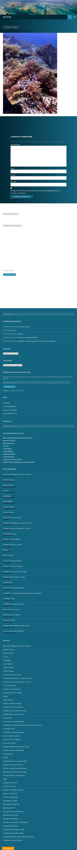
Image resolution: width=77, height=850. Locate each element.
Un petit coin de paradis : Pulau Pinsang (15, 822)
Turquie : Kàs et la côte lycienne (13, 566)
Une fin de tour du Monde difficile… (27, 249)
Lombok (5, 757)
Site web (13, 181)
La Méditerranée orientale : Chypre (14, 577)
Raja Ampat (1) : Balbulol (10, 819)
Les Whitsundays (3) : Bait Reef (13, 840)
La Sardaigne (7, 449)
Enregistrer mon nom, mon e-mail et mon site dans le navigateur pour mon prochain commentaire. (35, 192)
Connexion (6, 291)
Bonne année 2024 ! (9, 620)
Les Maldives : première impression (14, 604)
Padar (5, 779)
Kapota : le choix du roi (10, 793)
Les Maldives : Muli (9, 598)
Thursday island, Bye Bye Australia (14, 829)
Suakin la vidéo (7, 582)
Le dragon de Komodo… (10, 783)
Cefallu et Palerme (9, 454)
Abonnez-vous (9, 274)
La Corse (6, 446)
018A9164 (29, 30)
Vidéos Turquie (8, 555)
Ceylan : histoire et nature (11, 609)
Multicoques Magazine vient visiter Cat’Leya (18, 438)
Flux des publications (9, 294)
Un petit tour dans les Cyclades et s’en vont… (17, 528)
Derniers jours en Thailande (11, 615)
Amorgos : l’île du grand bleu (12, 539)
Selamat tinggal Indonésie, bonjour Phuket (16, 625)
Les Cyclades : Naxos (9, 534)
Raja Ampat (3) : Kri (9, 808)
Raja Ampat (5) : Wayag (10, 801)
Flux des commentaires (10, 298)
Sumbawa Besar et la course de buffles (15, 761)
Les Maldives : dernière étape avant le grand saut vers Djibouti (36, 252)
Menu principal (74, 17)
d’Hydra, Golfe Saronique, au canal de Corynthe (18, 462)
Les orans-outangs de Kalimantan (13, 631)
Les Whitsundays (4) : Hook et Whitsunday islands (18, 837)
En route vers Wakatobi (10, 797)
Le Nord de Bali (7, 754)
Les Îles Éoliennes (9, 457)
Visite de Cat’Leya (24, 238)
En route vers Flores (9, 786)
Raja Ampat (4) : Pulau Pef (11, 804)
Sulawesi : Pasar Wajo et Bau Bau (13, 790)
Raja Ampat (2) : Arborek (10, 815)
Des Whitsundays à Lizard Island (13, 833)
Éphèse (13, 241)
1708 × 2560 (19, 30)
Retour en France (8, 443)
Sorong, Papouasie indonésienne (13, 811)
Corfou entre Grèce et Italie (12, 459)
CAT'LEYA (7, 17)
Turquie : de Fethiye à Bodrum (12, 561)
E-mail (13, 175)
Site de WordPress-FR (10, 301)
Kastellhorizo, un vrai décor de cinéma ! (15, 571)
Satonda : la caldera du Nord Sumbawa (15, 768)
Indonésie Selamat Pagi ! (10, 826)
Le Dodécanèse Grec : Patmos (12, 544)
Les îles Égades (8, 451)
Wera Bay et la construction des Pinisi (15, 772)
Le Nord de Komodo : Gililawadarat (14, 775)
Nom (13, 168)
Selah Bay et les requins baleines (13, 765)
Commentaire (16, 144)
